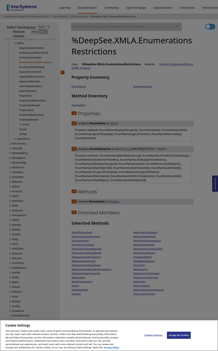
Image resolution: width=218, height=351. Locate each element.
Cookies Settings (153, 338)
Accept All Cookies (179, 338)
